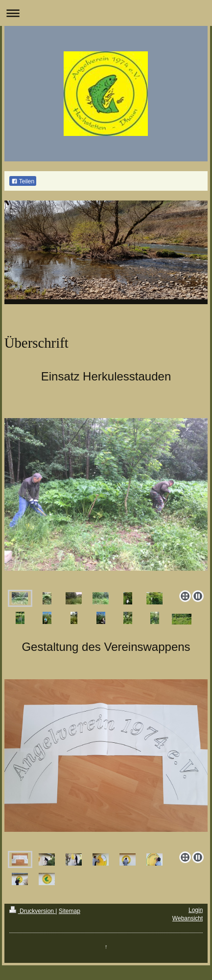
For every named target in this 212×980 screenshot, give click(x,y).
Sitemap (69, 911)
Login (195, 910)
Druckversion (32, 911)
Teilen (22, 181)
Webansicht (187, 918)
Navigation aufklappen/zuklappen (106, 12)
